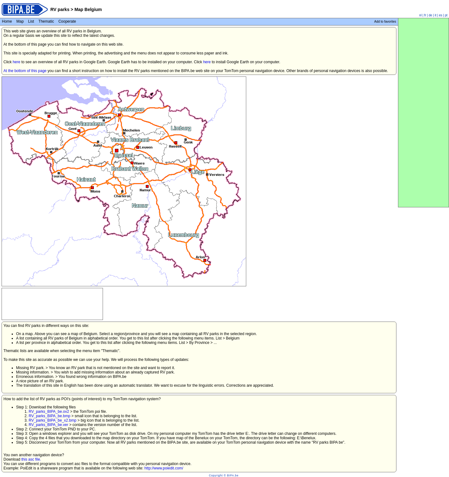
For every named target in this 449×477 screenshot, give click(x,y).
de (430, 15)
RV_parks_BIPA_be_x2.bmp (53, 420)
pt (446, 15)
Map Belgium (88, 9)
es (440, 15)
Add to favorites (385, 21)
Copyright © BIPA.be (223, 475)
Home (7, 21)
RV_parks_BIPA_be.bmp (49, 416)
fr (425, 15)
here (16, 62)
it (435, 15)
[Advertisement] (52, 296)
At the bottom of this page (25, 71)
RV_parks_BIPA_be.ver (48, 425)
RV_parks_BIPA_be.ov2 (49, 411)
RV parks (59, 9)
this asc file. (31, 459)
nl (420, 15)
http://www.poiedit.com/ (164, 468)
